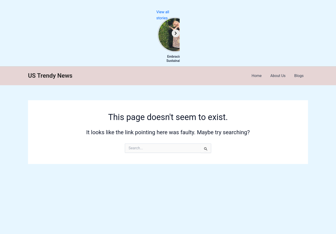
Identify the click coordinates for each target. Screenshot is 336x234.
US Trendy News (50, 75)
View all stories (323, 12)
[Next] (332, 33)
